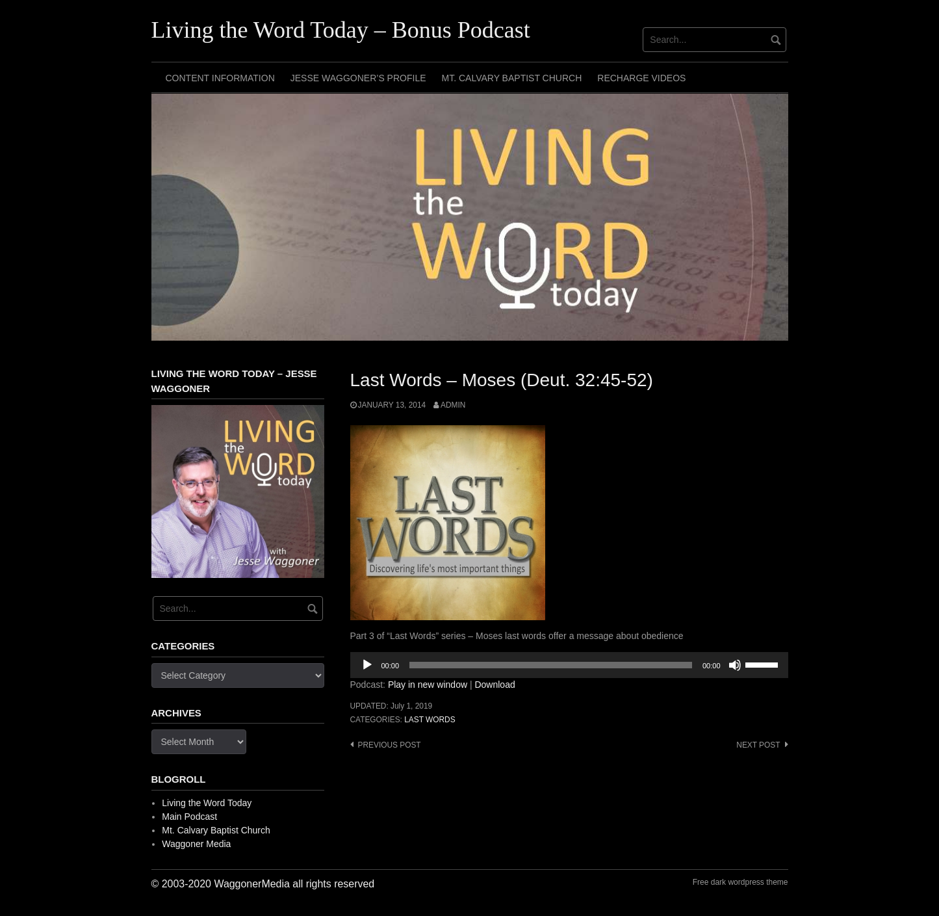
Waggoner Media (196, 844)
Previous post (389, 745)
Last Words (429, 719)
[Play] (367, 665)
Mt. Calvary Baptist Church (512, 78)
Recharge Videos (641, 78)
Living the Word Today (206, 803)
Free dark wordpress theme (740, 882)
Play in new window (427, 684)
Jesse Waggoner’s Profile (358, 78)
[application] (569, 665)
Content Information (220, 78)
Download (494, 684)
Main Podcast (189, 816)
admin (453, 405)
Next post (758, 745)
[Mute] (734, 665)
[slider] (550, 665)
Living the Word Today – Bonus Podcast (340, 30)
